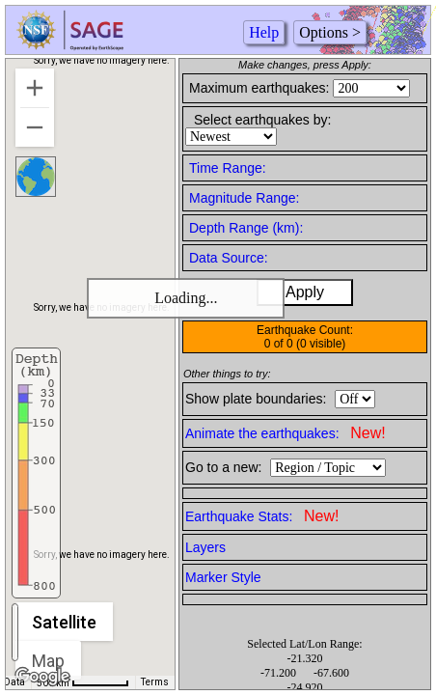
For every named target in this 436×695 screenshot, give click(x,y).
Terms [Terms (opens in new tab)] (155, 682)
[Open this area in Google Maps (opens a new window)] (42, 676)
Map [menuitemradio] (48, 661)
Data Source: (228, 257)
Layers (205, 547)
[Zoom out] (34, 127)
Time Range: (227, 168)
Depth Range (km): (246, 228)
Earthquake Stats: (262, 516)
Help (264, 32)
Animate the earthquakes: (285, 433)
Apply (305, 292)
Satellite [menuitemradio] (64, 622)
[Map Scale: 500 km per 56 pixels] (83, 682)
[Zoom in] (34, 88)
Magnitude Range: (244, 198)
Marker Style (223, 577)
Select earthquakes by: (262, 119)
